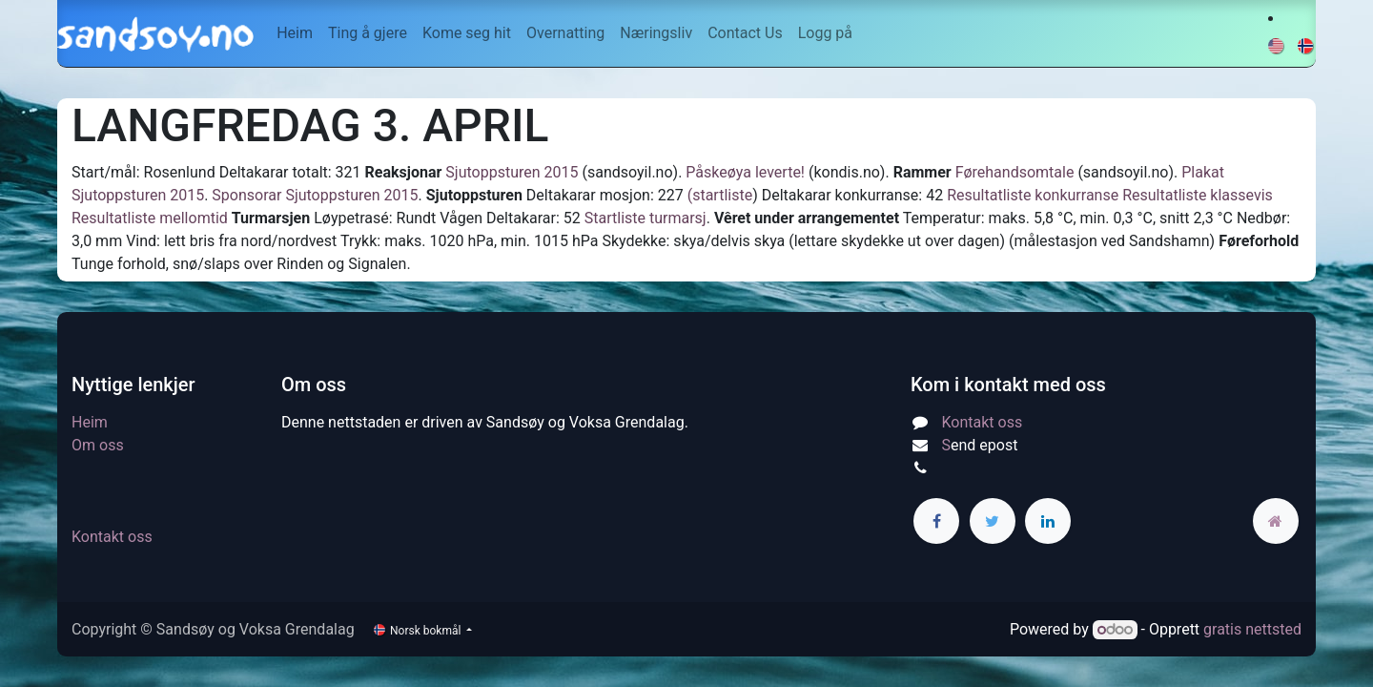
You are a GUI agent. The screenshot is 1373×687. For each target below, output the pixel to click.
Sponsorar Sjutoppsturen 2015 (315, 195)
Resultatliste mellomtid (150, 218)
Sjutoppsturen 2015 (509, 172)
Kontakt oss (112, 537)
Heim (90, 422)
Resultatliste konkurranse (1032, 195)
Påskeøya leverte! (745, 172)
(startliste (719, 195)
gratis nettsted (1252, 629)
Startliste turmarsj (645, 218)
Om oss (98, 445)
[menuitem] (294, 33)
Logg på (825, 33)
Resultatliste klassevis (1197, 195)
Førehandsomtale (1015, 172)
